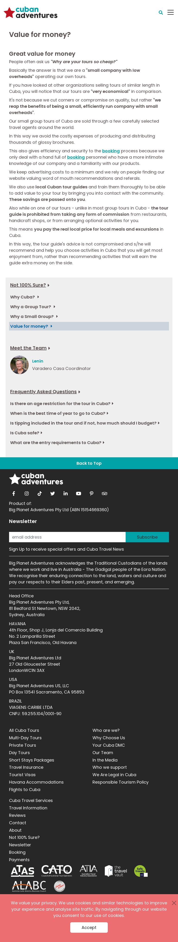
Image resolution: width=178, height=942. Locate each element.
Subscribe (147, 537)
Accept (89, 927)
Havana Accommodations (36, 782)
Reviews (17, 815)
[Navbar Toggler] (171, 12)
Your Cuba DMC (108, 745)
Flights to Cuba (24, 789)
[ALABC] (28, 886)
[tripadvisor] (104, 492)
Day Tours (19, 753)
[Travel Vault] (115, 871)
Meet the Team (28, 348)
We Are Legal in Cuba (114, 775)
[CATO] (57, 871)
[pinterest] (91, 492)
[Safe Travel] (140, 871)
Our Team (102, 753)
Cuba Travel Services (31, 800)
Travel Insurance (26, 767)
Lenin (37, 361)
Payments (19, 860)
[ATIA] (88, 871)
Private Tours (22, 745)
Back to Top (89, 463)
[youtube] (78, 492)
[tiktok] (39, 492)
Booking (17, 852)
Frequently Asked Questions (43, 391)
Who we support (109, 767)
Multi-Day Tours (25, 738)
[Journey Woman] (59, 886)
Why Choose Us (108, 738)
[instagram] (26, 492)
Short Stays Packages (31, 760)
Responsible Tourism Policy (120, 782)
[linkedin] (65, 492)
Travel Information (28, 808)
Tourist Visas (22, 775)
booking (111, 151)
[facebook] (13, 492)
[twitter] (52, 492)
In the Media (105, 760)
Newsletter (23, 521)
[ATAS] (22, 871)
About (15, 830)
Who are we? (106, 730)
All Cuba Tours (24, 730)
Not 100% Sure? (28, 285)
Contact (17, 823)
